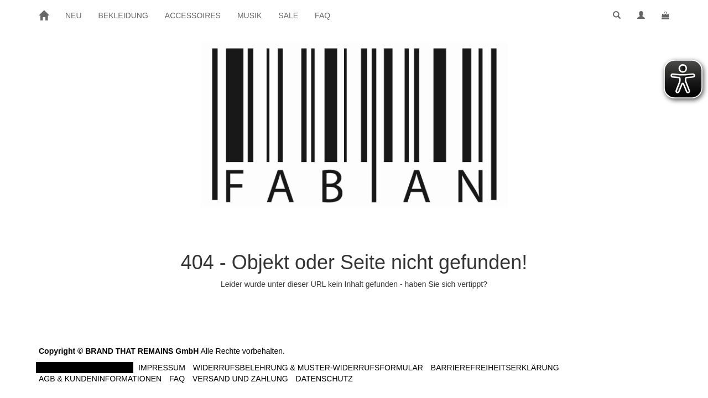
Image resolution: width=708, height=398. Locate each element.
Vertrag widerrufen (85, 367)
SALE (288, 15)
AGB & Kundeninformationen (100, 378)
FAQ (322, 15)
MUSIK (249, 15)
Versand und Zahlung (240, 378)
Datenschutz (324, 378)
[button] (617, 15)
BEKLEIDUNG (123, 15)
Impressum (161, 367)
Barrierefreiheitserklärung (495, 367)
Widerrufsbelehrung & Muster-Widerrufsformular (308, 367)
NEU (73, 15)
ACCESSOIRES (193, 15)
